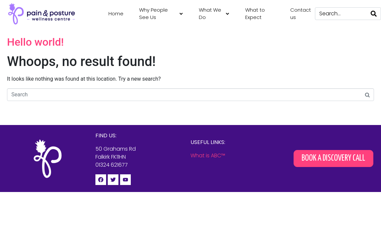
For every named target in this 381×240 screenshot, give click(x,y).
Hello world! (35, 42)
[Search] (374, 14)
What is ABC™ (207, 155)
